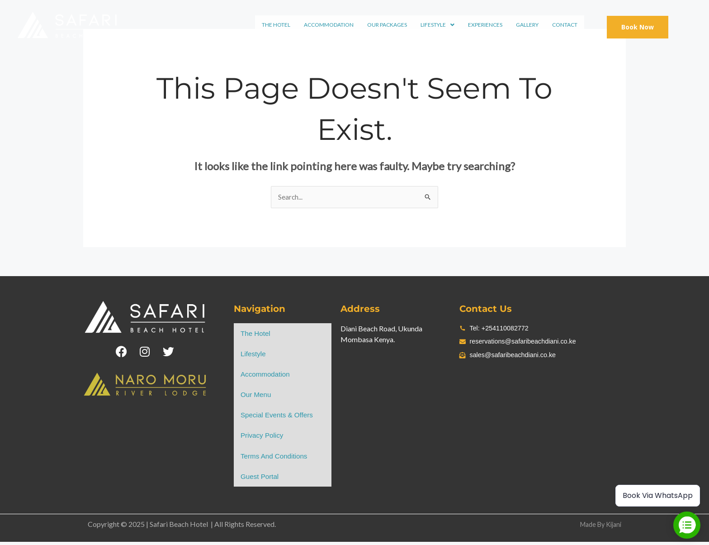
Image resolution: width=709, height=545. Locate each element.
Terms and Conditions (276, 459)
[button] (438, 23)
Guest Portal (261, 479)
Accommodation (329, 23)
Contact (565, 23)
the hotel (277, 23)
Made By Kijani (597, 527)
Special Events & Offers (279, 417)
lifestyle (438, 23)
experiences (486, 23)
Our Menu (257, 396)
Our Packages (388, 23)
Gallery (528, 23)
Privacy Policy (263, 438)
